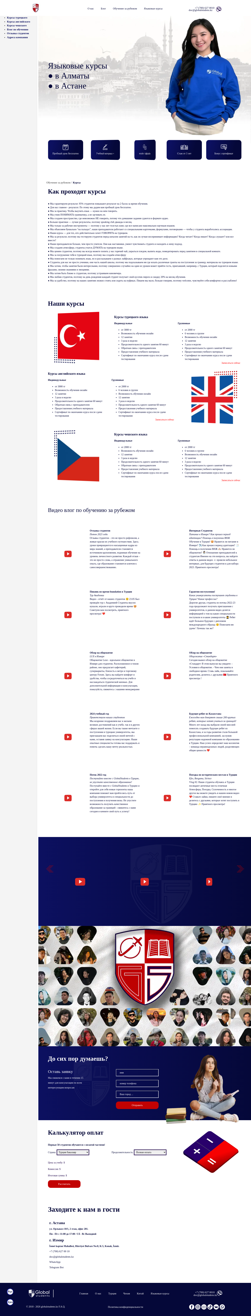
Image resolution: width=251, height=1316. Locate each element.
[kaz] (10, 1302)
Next (239, 867)
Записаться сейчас (231, 363)
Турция (112, 1293)
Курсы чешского (17, 25)
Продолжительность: (122, 1152)
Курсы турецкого (17, 17)
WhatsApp (54, 1262)
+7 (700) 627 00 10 (59, 1251)
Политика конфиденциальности (125, 1307)
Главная (83, 1293)
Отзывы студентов (18, 33)
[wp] (222, 1306)
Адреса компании (17, 37)
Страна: (52, 1152)
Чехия (126, 1293)
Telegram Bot (56, 1267)
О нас (91, 8)
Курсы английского (18, 21)
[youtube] (204, 1306)
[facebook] (191, 1306)
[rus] (10, 1292)
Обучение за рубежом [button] (125, 8)
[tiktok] (210, 1306)
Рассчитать (64, 1184)
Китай (140, 1293)
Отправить (137, 1122)
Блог (103, 8)
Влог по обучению (17, 29)
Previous (48, 867)
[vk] (216, 1306)
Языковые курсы (160, 1293)
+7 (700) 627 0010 (204, 7)
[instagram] (197, 1306)
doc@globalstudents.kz (61, 1256)
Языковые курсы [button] (153, 8)
